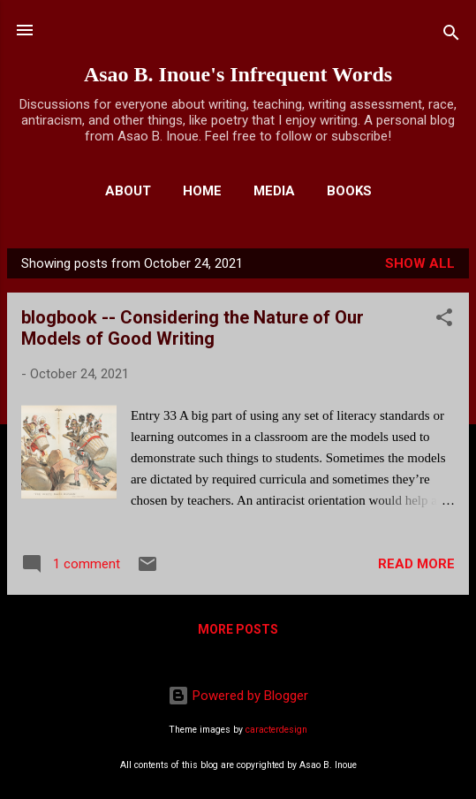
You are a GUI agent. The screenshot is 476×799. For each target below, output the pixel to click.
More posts (238, 629)
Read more (416, 564)
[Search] (451, 36)
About (128, 191)
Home (202, 191)
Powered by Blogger (238, 696)
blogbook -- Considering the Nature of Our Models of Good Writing (192, 328)
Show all (420, 263)
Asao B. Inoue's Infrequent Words (238, 74)
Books (349, 191)
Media (274, 191)
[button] (444, 320)
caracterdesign (276, 729)
